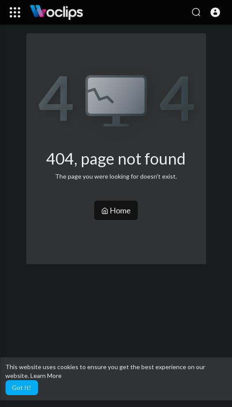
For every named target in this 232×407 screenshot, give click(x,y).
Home (116, 210)
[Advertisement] (129, 334)
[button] (215, 12)
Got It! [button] (21, 387)
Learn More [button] (46, 375)
